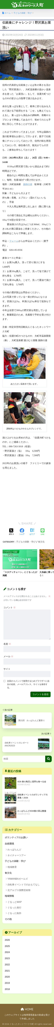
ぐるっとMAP (14, 902)
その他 (8, 919)
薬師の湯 (27, 184)
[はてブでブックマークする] (32, 532)
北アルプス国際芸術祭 (19, 890)
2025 (7, 946)
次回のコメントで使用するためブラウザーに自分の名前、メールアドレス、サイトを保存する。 (28, 684)
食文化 (41, 541)
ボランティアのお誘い (16, 837)
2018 (7, 989)
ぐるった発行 (14, 907)
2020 (7, 977)
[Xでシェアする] (11, 532)
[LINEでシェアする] (42, 532)
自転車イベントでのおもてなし (23, 884)
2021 (7, 971)
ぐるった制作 (14, 913)
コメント (9, 607)
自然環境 (9, 843)
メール (8, 656)
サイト (6, 669)
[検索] (48, 759)
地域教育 (12, 867)
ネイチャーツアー (16, 855)
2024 (7, 952)
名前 (7, 644)
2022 (7, 964)
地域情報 (9, 896)
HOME (27, 1009)
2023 (7, 958)
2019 (7, 983)
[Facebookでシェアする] (21, 532)
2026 (7, 940)
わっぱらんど (14, 849)
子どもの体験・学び (26, 541)
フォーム (13, 241)
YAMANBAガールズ (17, 879)
